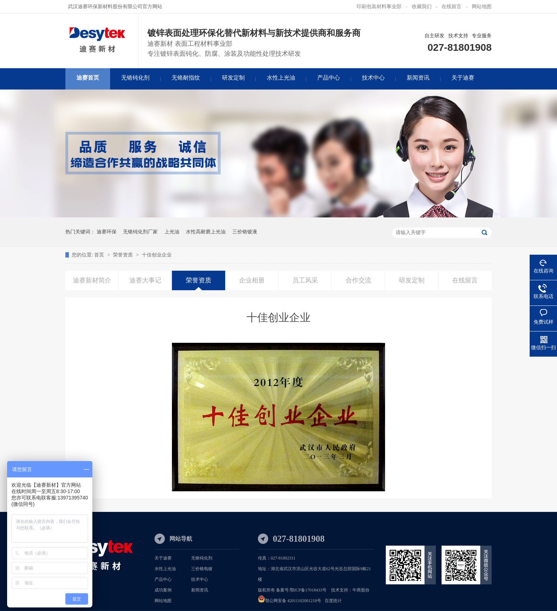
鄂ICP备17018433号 (308, 590)
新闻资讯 (199, 590)
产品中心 (163, 579)
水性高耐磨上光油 (206, 231)
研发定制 (411, 280)
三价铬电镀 (201, 568)
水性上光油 (165, 568)
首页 (100, 255)
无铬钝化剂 (201, 558)
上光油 (171, 231)
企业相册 (252, 280)
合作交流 (358, 280)
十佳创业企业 (157, 255)
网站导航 (180, 539)
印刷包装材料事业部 (379, 6)
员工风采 (305, 280)
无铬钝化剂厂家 (140, 231)
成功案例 (163, 590)
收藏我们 (422, 6)
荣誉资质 (123, 255)
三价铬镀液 (244, 231)
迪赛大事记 (145, 280)
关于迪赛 (163, 558)
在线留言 (451, 6)
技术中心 (199, 579)
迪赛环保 (107, 231)
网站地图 (482, 6)
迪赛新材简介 (92, 280)
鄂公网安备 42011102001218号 (293, 600)
